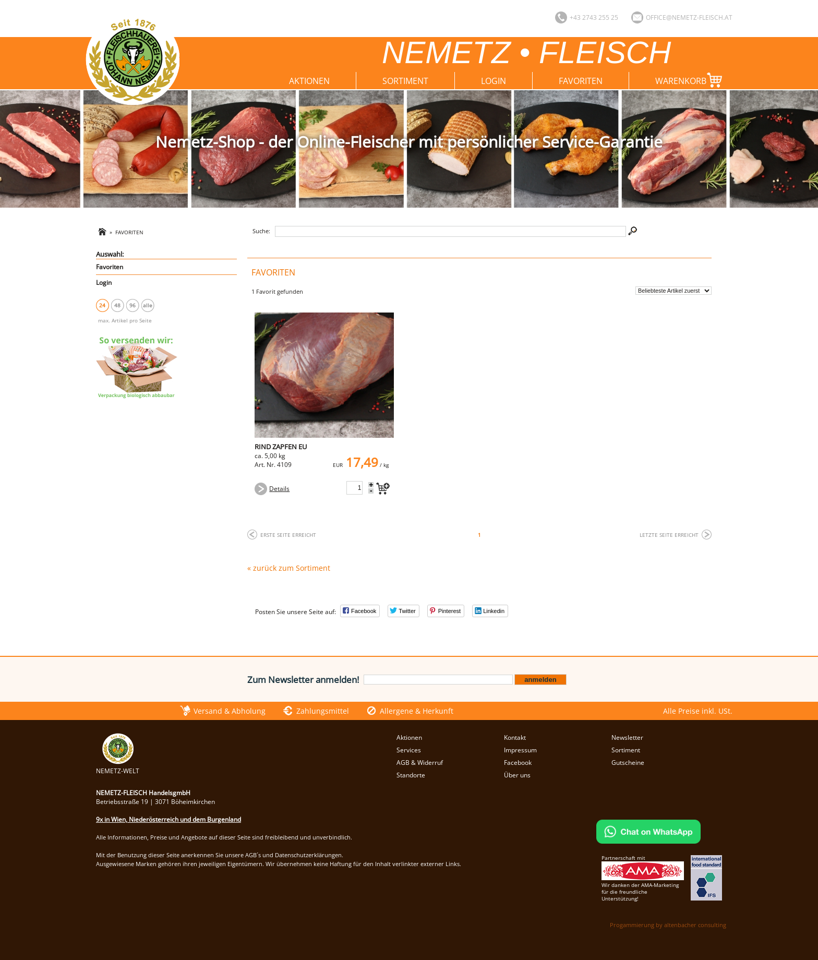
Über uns (517, 775)
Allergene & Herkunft (416, 711)
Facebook (518, 762)
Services (408, 750)
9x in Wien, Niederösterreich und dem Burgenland (168, 819)
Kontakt (515, 737)
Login (493, 81)
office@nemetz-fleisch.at (689, 17)
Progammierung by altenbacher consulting (668, 925)
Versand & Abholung (230, 711)
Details (279, 488)
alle (147, 305)
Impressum (520, 750)
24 (102, 305)
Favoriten (581, 81)
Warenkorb (691, 80)
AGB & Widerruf (419, 762)
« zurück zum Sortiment (288, 568)
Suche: (261, 231)
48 (117, 305)
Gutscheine (627, 762)
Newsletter (627, 737)
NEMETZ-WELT (117, 766)
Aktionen (309, 81)
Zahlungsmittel (322, 711)
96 (132, 305)
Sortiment (405, 81)
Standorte (410, 775)
